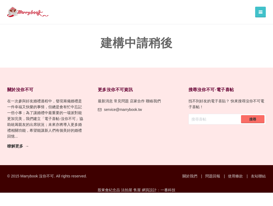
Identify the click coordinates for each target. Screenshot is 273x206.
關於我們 (189, 176)
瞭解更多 (15, 146)
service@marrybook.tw (120, 109)
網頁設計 (149, 190)
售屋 (137, 190)
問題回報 (212, 176)
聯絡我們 (153, 101)
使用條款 (235, 176)
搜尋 (252, 119)
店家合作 (137, 101)
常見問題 (121, 101)
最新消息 (105, 101)
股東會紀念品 (109, 190)
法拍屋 (126, 190)
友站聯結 (258, 176)
